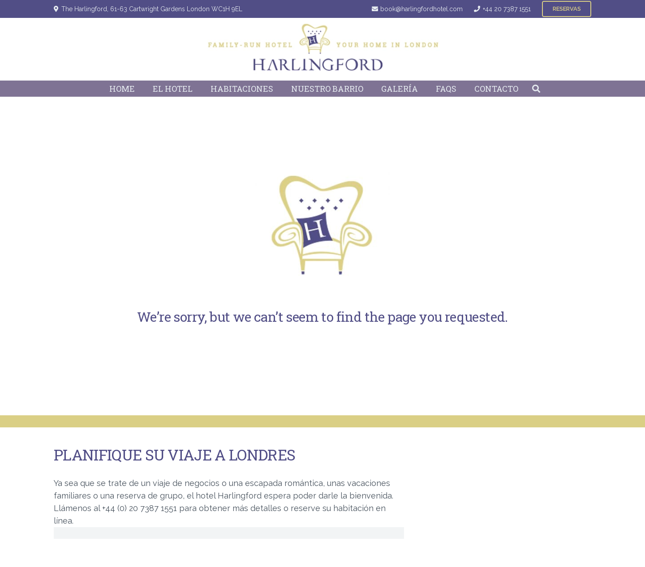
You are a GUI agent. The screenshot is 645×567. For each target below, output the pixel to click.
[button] (536, 88)
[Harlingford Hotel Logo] (322, 49)
